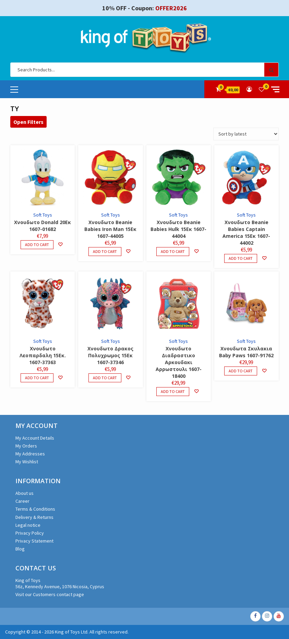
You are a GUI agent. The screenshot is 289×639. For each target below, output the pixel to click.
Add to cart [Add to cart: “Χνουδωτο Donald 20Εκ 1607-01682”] (37, 244)
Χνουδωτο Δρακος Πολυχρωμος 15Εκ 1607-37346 (110, 355)
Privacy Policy (29, 533)
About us (24, 493)
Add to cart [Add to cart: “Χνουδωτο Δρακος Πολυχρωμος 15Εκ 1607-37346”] (105, 377)
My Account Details (34, 438)
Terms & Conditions (35, 509)
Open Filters (28, 121)
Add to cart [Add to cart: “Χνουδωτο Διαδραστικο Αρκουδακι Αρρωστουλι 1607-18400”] (173, 391)
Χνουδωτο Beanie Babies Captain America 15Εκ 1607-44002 (246, 232)
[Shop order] (246, 134)
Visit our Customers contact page (49, 594)
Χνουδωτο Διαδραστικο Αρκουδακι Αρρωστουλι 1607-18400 (179, 362)
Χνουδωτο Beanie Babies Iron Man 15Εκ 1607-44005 (110, 229)
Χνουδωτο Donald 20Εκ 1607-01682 (42, 225)
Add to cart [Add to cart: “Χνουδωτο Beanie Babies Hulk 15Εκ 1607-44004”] (173, 251)
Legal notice (27, 525)
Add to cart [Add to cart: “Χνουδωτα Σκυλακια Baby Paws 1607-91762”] (241, 370)
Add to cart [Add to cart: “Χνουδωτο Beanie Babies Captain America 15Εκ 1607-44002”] (241, 258)
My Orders (26, 446)
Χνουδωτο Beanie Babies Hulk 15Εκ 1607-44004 (178, 229)
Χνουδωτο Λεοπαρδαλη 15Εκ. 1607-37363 (43, 355)
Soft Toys (42, 215)
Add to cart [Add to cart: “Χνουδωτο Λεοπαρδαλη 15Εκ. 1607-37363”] (37, 377)
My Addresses (30, 454)
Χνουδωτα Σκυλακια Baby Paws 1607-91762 (246, 352)
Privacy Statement (34, 541)
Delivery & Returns (34, 517)
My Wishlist (26, 461)
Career (22, 501)
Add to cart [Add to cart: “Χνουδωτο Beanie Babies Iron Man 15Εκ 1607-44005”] (105, 251)
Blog (20, 549)
